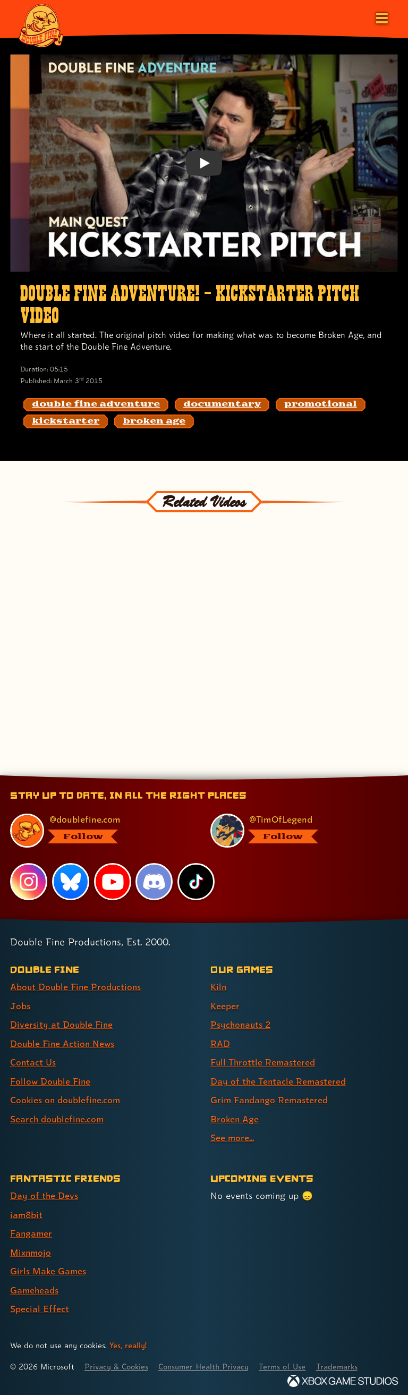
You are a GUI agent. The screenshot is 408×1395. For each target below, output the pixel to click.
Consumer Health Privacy (207, 1361)
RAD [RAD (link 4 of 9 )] (220, 1042)
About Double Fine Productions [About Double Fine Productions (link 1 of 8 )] (76, 986)
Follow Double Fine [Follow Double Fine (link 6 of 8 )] (51, 1079)
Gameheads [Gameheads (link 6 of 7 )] (35, 1285)
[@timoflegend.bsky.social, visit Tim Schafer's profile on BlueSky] (297, 831)
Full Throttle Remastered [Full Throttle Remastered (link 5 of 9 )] (263, 1061)
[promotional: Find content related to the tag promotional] (321, 405)
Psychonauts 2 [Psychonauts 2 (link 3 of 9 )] (241, 1023)
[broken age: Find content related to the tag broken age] (154, 421)
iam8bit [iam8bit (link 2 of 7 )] (27, 1211)
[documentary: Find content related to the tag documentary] (222, 405)
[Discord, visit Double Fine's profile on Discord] (154, 881)
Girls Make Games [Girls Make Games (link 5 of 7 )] (48, 1267)
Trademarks (343, 1361)
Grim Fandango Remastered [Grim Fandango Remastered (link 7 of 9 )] (270, 1098)
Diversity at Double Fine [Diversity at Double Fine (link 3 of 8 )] (62, 1023)
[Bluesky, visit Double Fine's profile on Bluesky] (70, 881)
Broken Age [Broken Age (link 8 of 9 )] (235, 1116)
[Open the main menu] (381, 17)
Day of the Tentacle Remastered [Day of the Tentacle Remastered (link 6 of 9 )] (278, 1079)
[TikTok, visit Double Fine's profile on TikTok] (196, 881)
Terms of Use (288, 1361)
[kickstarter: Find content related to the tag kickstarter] (65, 421)
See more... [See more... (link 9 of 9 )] (232, 1135)
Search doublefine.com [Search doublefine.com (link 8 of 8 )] (58, 1116)
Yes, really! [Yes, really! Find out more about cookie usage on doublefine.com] (128, 1341)
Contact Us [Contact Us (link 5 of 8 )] (33, 1061)
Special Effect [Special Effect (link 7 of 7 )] (39, 1305)
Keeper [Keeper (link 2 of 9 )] (225, 1005)
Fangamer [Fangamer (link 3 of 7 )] (31, 1230)
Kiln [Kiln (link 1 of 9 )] (218, 986)
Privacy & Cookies (117, 1361)
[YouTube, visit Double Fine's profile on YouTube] (112, 881)
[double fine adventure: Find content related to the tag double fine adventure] (95, 405)
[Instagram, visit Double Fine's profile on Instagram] (28, 881)
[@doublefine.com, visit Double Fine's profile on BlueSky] (97, 831)
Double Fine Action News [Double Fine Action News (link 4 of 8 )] (63, 1042)
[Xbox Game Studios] (342, 1376)
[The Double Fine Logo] (40, 25)
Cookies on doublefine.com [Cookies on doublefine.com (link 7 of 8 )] (66, 1098)
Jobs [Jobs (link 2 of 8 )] (20, 1005)
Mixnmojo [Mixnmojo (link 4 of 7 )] (31, 1248)
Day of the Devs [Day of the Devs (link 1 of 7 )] (44, 1192)
